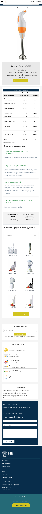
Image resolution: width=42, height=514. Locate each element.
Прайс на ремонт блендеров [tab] (21, 90)
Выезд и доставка (6, 463)
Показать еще (21, 314)
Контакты (4, 474)
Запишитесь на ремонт (12, 215)
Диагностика (5, 460)
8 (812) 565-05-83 (6, 489)
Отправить (20, 334)
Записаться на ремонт (20, 81)
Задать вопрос (9, 441)
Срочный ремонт (6, 466)
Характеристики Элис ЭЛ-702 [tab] (21, 93)
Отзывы (4, 471)
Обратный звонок (21, 505)
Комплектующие (6, 469)
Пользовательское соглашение (21, 501)
